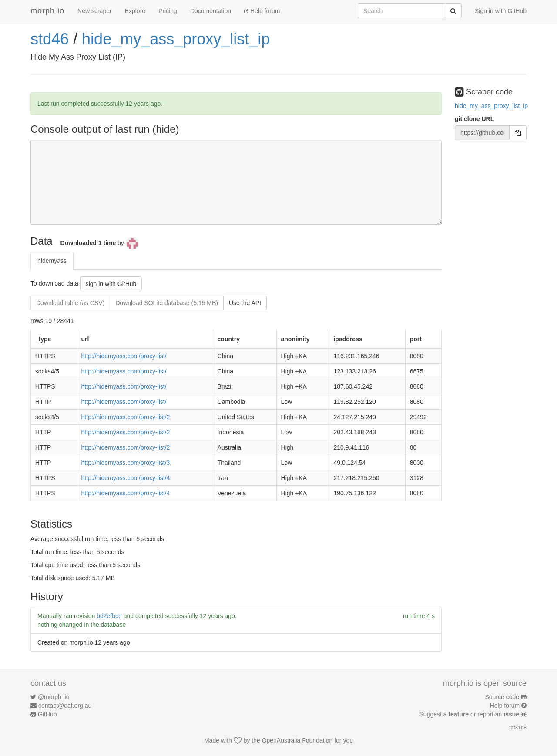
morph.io (47, 11)
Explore (135, 10)
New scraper (94, 10)
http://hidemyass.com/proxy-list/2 (125, 416)
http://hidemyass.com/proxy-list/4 (125, 477)
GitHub (47, 714)
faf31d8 (518, 728)
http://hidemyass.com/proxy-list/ (124, 356)
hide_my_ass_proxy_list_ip (176, 39)
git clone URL (474, 118)
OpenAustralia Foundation (297, 740)
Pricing (167, 10)
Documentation (210, 10)
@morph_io (54, 696)
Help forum (262, 10)
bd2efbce (109, 615)
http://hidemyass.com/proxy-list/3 (125, 462)
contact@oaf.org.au (64, 705)
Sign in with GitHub (501, 10)
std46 (49, 39)
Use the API (245, 302)
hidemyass (52, 260)
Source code (502, 696)
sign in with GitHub (111, 283)
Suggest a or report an (470, 714)
